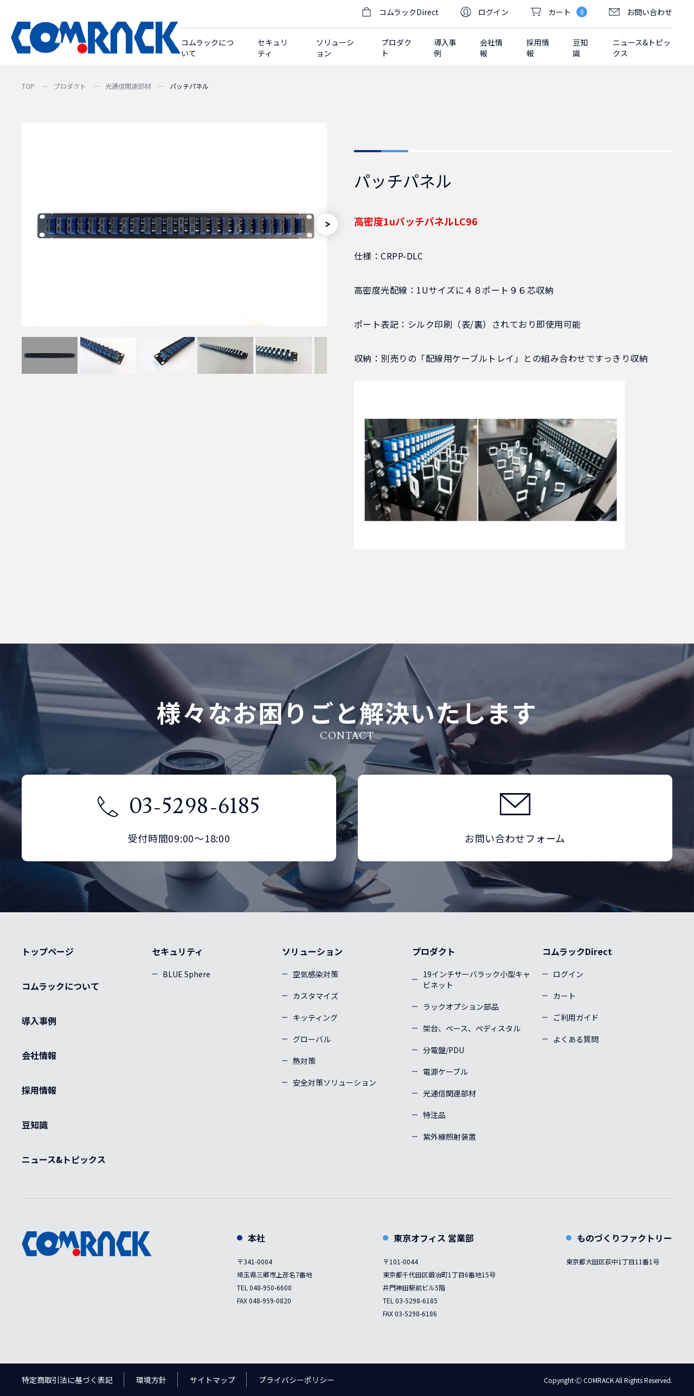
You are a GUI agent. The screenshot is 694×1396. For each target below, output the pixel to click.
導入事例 (445, 48)
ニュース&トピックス (642, 48)
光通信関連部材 (128, 85)
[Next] (327, 224)
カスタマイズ (315, 995)
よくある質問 (576, 1039)
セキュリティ (177, 951)
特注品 (434, 1114)
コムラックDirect (577, 951)
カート (564, 995)
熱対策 (304, 1060)
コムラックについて (207, 48)
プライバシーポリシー (297, 1379)
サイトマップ (212, 1379)
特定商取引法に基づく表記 (67, 1379)
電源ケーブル (445, 1071)
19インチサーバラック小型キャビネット (476, 979)
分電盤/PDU (443, 1049)
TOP (28, 85)
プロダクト (70, 85)
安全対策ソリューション (334, 1082)
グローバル (312, 1039)
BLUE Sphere (186, 974)
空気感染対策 (315, 974)
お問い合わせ (640, 12)
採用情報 (537, 48)
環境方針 (151, 1379)
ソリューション (312, 951)
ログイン (484, 12)
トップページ (48, 951)
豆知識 (580, 48)
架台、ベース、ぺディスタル (471, 1028)
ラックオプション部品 (461, 1006)
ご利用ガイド (576, 1017)
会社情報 (491, 48)
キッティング (315, 1017)
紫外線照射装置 (449, 1136)
